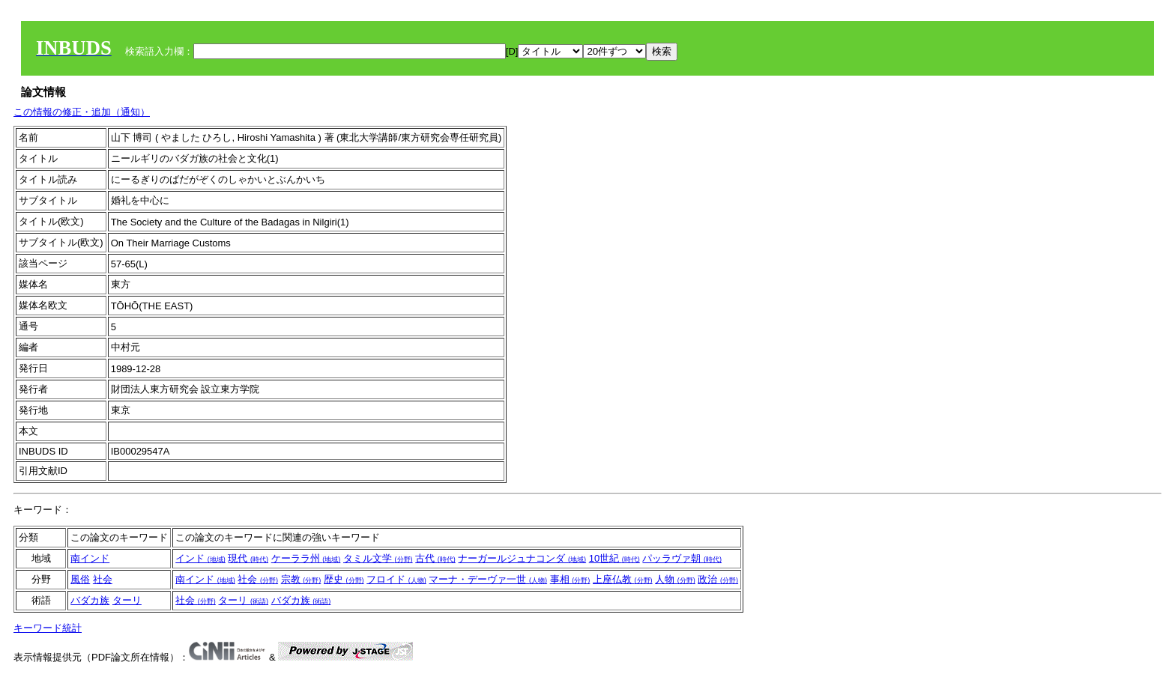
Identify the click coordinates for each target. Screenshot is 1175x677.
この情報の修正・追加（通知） (81, 112)
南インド (89, 558)
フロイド (396, 579)
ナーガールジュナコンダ (522, 558)
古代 (435, 558)
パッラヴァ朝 (682, 558)
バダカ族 (89, 600)
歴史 (344, 579)
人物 (675, 579)
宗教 (301, 579)
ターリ (127, 600)
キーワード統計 (47, 628)
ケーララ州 (306, 558)
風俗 (80, 579)
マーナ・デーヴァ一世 (488, 579)
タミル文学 (378, 558)
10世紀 (614, 558)
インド (200, 558)
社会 (102, 579)
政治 (718, 579)
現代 (248, 558)
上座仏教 (623, 579)
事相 (570, 579)
